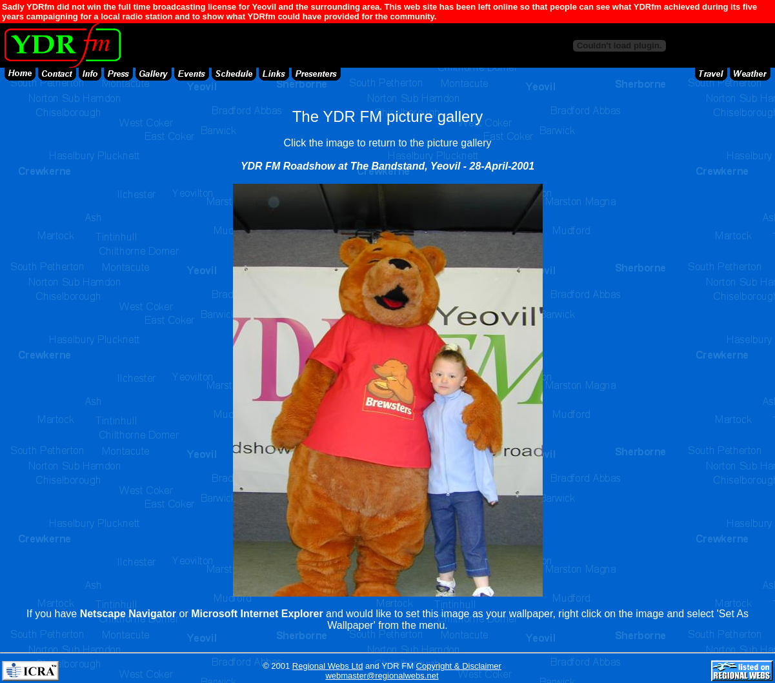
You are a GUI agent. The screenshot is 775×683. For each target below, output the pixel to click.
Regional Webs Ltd (327, 666)
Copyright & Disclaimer (458, 666)
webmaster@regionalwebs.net (381, 675)
